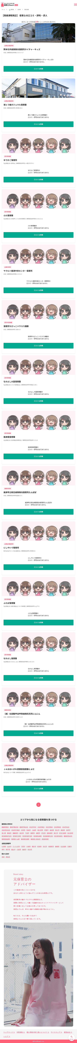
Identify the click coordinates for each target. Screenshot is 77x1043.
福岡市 (24, 849)
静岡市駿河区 (14, 827)
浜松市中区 (32, 827)
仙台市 (9, 846)
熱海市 (28, 830)
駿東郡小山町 (15, 839)
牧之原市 (70, 833)
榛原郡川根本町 (35, 839)
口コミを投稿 (38, 69)
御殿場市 (15, 833)
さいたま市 (16, 846)
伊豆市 (43, 833)
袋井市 (22, 833)
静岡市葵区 (5, 827)
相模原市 (51, 846)
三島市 (34, 830)
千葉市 (23, 846)
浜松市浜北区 (6, 830)
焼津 (3, 857)
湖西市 (38, 833)
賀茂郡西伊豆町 (48, 836)
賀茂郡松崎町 (37, 836)
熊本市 (30, 849)
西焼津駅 (26, 9)
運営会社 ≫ (68, 1032)
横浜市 (34, 846)
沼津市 (23, 830)
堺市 (3, 849)
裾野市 (32, 833)
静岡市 (57, 846)
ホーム (3, 9)
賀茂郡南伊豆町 (27, 836)
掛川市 (4, 833)
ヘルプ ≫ (6, 1036)
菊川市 (56, 833)
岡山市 (13, 849)
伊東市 (46, 830)
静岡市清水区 (24, 827)
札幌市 (4, 846)
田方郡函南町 (58, 836)
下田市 (27, 833)
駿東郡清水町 (68, 836)
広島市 (19, 849)
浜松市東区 (41, 827)
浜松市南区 (57, 827)
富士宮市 (40, 830)
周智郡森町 (45, 839)
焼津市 (19, 9)
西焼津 (8, 857)
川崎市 (28, 846)
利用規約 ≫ (21, 1032)
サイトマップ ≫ (56, 1032)
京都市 (69, 846)
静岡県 (12, 9)
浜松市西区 (49, 827)
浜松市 (45, 846)
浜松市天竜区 (15, 830)
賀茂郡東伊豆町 (6, 836)
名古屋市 (63, 846)
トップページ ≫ (9, 1032)
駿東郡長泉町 (6, 839)
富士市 (57, 830)
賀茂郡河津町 (17, 836)
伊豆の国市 (62, 833)
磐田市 (63, 830)
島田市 (52, 830)
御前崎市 (49, 833)
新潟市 (39, 846)
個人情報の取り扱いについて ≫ (38, 1032)
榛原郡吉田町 (25, 839)
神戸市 (8, 849)
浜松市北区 (65, 827)
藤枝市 (9, 833)
